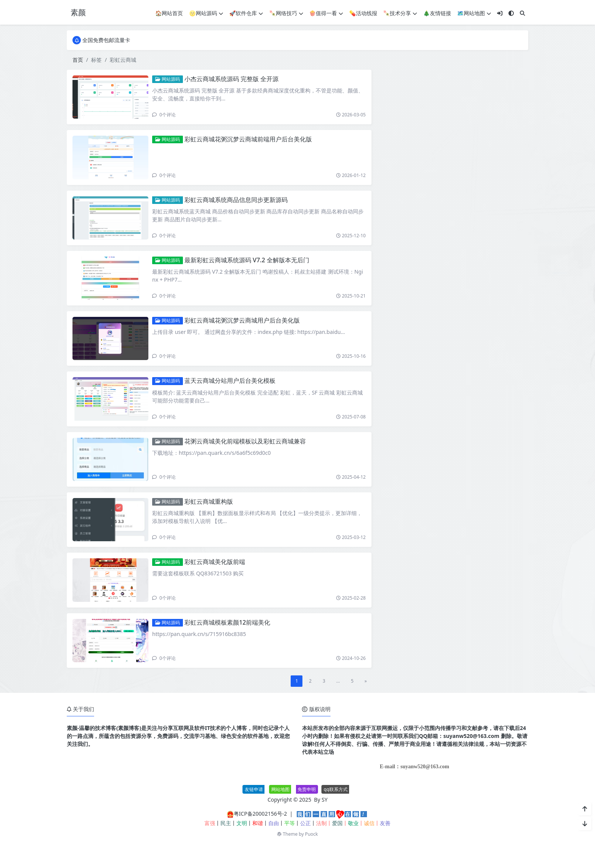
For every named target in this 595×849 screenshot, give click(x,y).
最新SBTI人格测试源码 (458, 387)
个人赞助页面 (447, 249)
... (338, 681)
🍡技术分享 (400, 13)
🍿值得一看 (326, 13)
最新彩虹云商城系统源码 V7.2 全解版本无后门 (246, 260)
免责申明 (307, 789)
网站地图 (280, 789)
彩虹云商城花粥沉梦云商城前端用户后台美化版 (248, 139)
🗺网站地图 (474, 13)
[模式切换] (511, 13)
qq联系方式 (336, 789)
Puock (311, 834)
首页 (77, 59)
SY (325, 799)
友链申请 (254, 789)
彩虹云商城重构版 (208, 501)
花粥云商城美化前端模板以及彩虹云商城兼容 (245, 441)
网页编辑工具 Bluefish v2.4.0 (466, 283)
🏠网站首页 (169, 13)
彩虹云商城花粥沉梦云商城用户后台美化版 (242, 320)
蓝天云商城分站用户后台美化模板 (229, 380)
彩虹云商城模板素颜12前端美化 (227, 622)
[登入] (499, 13)
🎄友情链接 (437, 13)
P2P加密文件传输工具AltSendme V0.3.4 (479, 352)
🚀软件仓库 (246, 13)
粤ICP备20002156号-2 (260, 813)
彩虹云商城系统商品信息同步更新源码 (236, 200)
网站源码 (167, 79)
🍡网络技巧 (286, 13)
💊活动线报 (363, 13)
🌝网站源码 (206, 13)
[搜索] (522, 13)
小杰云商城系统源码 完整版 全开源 (231, 79)
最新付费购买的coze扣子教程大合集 (474, 318)
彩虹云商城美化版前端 (214, 562)
